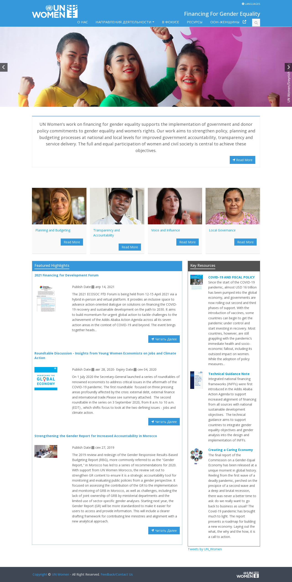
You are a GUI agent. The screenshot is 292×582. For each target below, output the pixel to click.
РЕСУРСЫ (195, 22)
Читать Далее (164, 339)
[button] (4, 67)
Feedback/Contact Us (117, 574)
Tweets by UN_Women (205, 549)
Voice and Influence (165, 230)
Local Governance (222, 230)
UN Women (60, 574)
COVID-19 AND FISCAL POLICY (231, 277)
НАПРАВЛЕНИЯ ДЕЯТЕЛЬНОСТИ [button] (123, 22)
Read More (242, 160)
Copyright (40, 574)
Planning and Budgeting (52, 230)
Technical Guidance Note (229, 374)
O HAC (82, 22)
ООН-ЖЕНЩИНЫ (225, 22)
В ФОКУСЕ (170, 22)
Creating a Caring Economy (230, 450)
